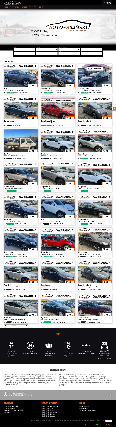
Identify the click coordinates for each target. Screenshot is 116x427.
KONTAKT (40, 7)
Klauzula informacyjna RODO (13, 410)
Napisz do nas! (94, 424)
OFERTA (6, 7)
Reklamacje (7, 412)
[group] (58, 27)
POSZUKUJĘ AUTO (26, 7)
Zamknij (109, 420)
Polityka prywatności (11, 406)
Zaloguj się (107, 3)
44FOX (34, 7)
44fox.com (108, 424)
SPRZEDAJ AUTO (14, 7)
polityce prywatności (100, 420)
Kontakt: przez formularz (87, 410)
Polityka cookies (9, 408)
